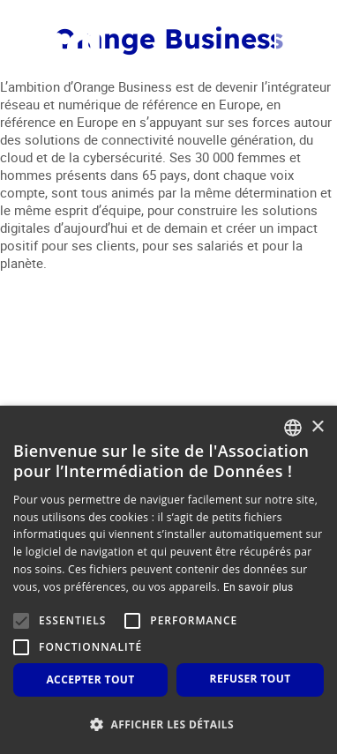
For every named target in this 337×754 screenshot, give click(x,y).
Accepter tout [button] (90, 679)
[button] (168, 724)
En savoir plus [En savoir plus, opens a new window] (258, 586)
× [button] (317, 427)
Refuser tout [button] (250, 678)
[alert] (168, 580)
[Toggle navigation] (296, 44)
